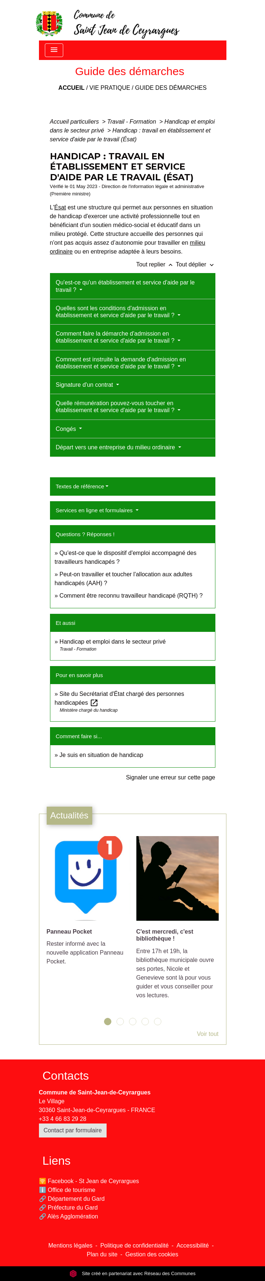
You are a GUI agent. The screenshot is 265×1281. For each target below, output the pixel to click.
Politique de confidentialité (134, 1245)
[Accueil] (106, 20)
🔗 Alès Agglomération (68, 1216)
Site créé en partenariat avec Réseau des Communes (132, 1273)
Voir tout (208, 1034)
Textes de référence (80, 486)
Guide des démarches (171, 88)
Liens (57, 1160)
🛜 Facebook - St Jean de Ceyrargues (89, 1181)
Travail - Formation (132, 121)
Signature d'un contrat (85, 385)
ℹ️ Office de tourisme (67, 1190)
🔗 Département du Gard (72, 1199)
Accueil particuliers (75, 121)
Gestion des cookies (151, 1254)
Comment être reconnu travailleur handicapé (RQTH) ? (131, 595)
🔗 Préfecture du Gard (68, 1207)
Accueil (71, 88)
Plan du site (102, 1254)
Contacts (66, 1075)
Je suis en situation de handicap (101, 755)
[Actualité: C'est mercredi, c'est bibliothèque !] (177, 921)
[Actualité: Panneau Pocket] (88, 904)
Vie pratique (109, 88)
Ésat (60, 207)
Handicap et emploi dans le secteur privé (113, 641)
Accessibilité (192, 1245)
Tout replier (156, 264)
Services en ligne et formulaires (95, 510)
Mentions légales (71, 1245)
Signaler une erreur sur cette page (170, 777)
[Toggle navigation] (54, 50)
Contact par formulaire (73, 1130)
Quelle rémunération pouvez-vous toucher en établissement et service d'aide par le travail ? (116, 406)
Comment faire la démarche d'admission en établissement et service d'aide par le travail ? (116, 337)
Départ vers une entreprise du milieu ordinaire (116, 447)
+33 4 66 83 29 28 (62, 1119)
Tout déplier (195, 264)
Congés (67, 429)
